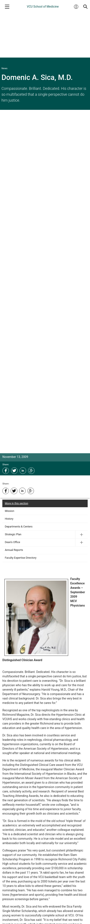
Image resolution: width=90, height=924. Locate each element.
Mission (9, 510)
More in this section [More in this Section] (16, 503)
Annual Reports (14, 549)
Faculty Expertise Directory (21, 557)
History (9, 518)
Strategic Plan (13, 534)
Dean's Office (12, 542)
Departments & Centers (18, 526)
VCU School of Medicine (43, 6)
